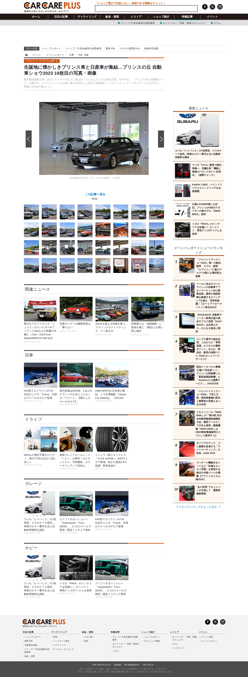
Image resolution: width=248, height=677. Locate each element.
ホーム (36, 16)
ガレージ (33, 483)
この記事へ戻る (95, 197)
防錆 (86, 641)
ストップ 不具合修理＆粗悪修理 (138, 23)
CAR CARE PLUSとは (101, 665)
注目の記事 (61, 16)
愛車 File (110, 48)
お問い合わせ (148, 665)
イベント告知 (207, 637)
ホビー (31, 547)
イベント (212, 16)
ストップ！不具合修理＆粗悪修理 (83, 48)
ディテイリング (87, 16)
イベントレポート (209, 641)
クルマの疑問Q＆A (129, 48)
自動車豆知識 (151, 48)
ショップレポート (51, 48)
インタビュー (178, 648)
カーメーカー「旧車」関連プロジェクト (184, 23)
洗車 (55, 637)
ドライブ (33, 419)
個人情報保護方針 (131, 665)
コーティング (59, 645)
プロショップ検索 (151, 641)
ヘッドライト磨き (61, 641)
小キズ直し (89, 637)
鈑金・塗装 (112, 16)
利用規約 (117, 665)
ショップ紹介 (161, 16)
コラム (217, 23)
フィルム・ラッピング (63, 649)
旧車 (29, 355)
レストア (136, 16)
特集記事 (187, 16)
